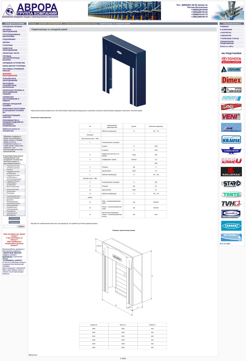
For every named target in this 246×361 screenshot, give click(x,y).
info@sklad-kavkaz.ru (11, 144)
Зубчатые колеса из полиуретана (11, 130)
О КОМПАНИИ (226, 29)
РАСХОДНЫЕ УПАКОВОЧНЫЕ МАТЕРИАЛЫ (9, 85)
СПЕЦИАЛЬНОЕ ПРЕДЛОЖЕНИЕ (227, 42)
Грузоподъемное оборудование (13, 204)
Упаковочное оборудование (12, 208)
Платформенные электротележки (13, 197)
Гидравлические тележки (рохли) (13, 167)
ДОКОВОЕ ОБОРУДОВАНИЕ (10, 75)
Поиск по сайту (226, 46)
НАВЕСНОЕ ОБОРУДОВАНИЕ (10, 49)
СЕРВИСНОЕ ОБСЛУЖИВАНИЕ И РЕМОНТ (11, 99)
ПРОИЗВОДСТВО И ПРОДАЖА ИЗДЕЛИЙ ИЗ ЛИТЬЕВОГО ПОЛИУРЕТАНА (13, 123)
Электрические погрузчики (13, 190)
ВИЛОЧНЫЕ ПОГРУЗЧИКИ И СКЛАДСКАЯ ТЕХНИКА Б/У (14, 110)
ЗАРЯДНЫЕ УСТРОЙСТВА (14, 63)
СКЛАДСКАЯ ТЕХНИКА (12, 27)
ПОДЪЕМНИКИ (9, 39)
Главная (32, 24)
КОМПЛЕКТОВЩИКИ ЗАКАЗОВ (11, 116)
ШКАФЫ (6, 42)
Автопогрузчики (13, 186)
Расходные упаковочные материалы (12, 213)
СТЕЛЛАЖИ (8, 45)
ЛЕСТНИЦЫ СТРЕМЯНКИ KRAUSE (13, 70)
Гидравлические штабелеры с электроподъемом (14, 177)
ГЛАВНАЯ (224, 27)
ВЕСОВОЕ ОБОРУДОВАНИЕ (10, 30)
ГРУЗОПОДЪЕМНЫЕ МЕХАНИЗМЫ (11, 35)
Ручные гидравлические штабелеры (13, 171)
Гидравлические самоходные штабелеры (13, 183)
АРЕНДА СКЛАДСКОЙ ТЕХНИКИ (12, 105)
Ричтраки (10, 193)
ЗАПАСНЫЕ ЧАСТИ (11, 53)
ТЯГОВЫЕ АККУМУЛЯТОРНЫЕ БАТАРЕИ (11, 58)
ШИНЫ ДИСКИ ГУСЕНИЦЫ (14, 66)
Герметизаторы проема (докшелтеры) (81, 24)
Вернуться (33, 355)
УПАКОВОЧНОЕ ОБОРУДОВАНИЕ (10, 79)
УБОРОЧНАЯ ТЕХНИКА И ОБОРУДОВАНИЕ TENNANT (13, 92)
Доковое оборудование (12, 201)
